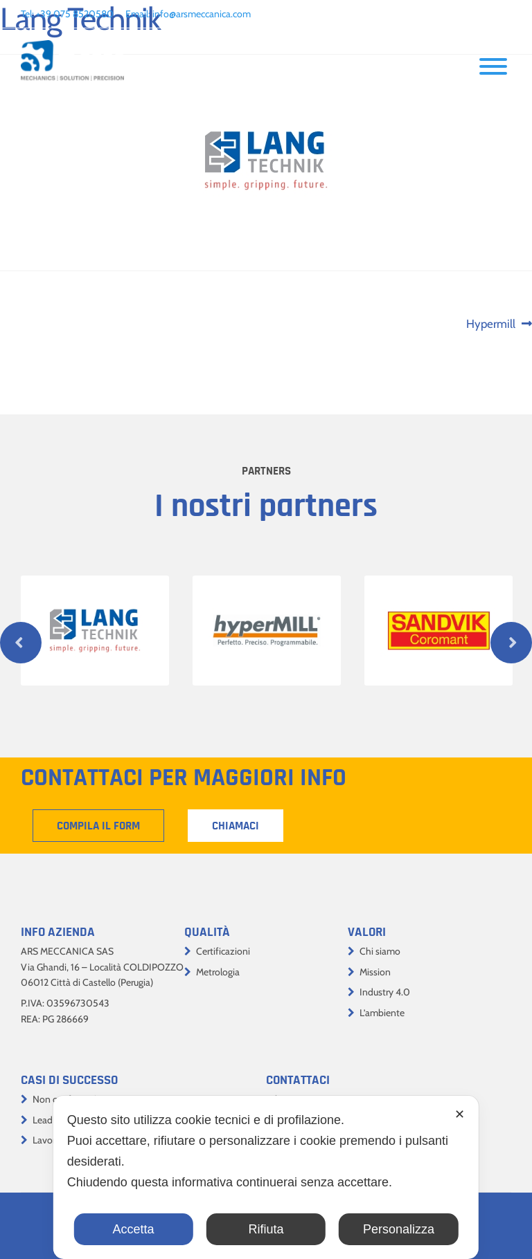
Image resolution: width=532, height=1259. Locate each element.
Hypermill (493, 324)
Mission (375, 972)
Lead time (53, 1120)
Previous (21, 642)
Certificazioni (223, 951)
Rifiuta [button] (265, 1229)
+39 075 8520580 (75, 14)
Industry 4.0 (385, 992)
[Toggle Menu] (493, 66)
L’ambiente (382, 1013)
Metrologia (218, 972)
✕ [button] (459, 1114)
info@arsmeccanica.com (201, 14)
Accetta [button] (133, 1229)
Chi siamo (380, 951)
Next (511, 642)
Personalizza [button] (398, 1229)
